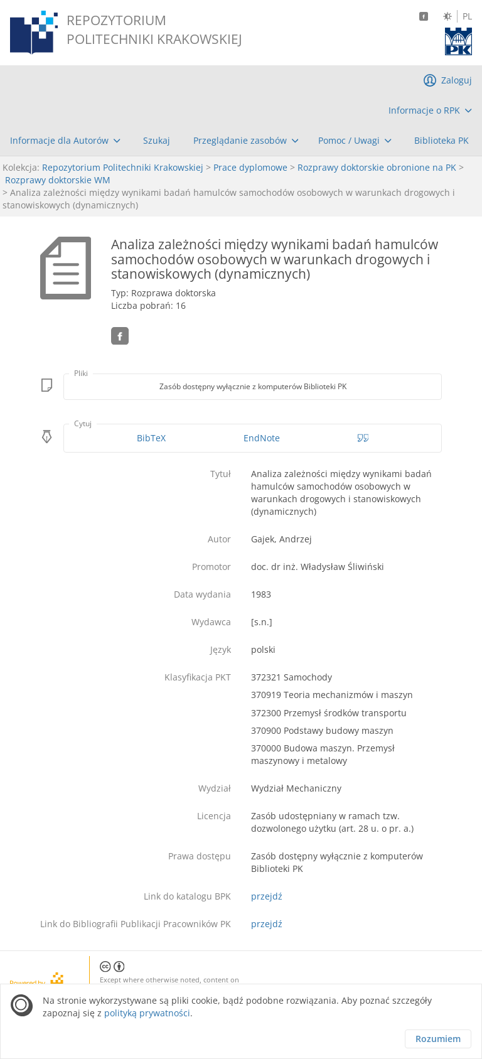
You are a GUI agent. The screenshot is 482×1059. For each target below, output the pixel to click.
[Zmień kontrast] (447, 16)
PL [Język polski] (467, 16)
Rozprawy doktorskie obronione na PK (376, 167)
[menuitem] (430, 110)
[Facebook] (424, 16)
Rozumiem (438, 1039)
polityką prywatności (147, 1013)
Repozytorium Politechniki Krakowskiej (122, 167)
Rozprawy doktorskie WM (57, 180)
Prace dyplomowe (250, 167)
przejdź (266, 896)
